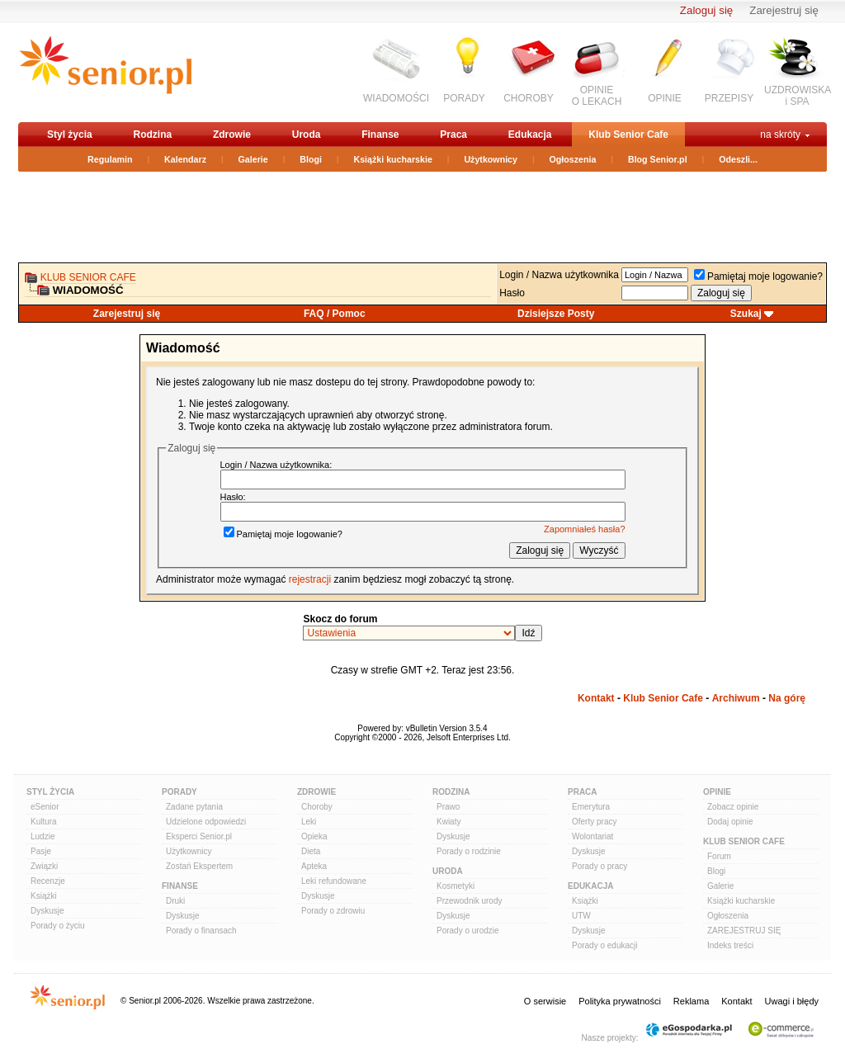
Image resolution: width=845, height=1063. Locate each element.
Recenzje (48, 881)
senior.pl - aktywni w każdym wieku (105, 71)
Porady (179, 791)
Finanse (380, 134)
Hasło (512, 293)
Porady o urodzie (468, 930)
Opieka (314, 836)
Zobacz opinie (732, 806)
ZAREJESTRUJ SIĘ (744, 930)
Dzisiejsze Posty (555, 313)
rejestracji (310, 579)
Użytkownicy (490, 159)
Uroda (306, 134)
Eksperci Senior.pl (199, 836)
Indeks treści (730, 945)
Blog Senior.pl (657, 159)
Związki (44, 866)
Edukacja (530, 134)
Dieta (310, 851)
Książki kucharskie (392, 159)
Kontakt (596, 698)
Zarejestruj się (784, 10)
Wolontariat (592, 836)
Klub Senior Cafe (628, 134)
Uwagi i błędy (792, 1001)
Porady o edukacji (605, 945)
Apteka (314, 866)
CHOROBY (528, 98)
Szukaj (746, 313)
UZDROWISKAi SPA (797, 95)
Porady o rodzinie (469, 851)
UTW (581, 915)
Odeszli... (738, 159)
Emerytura (591, 806)
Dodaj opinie (730, 821)
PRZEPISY (729, 98)
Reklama (691, 1001)
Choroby (317, 806)
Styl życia (69, 134)
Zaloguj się (706, 10)
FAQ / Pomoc (335, 313)
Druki (175, 900)
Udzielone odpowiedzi (206, 821)
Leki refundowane (333, 881)
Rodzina (152, 134)
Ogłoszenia (573, 159)
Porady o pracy (599, 866)
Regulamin (109, 159)
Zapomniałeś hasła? (584, 529)
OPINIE (665, 98)
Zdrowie (232, 134)
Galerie (253, 159)
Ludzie (42, 836)
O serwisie (545, 1001)
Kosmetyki (455, 886)
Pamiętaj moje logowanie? (758, 276)
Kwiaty (448, 821)
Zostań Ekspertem (199, 866)
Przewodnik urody (469, 900)
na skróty (780, 134)
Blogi (311, 159)
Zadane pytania (194, 806)
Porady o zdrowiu (333, 910)
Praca (453, 134)
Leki (308, 821)
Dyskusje (47, 910)
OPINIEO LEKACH (597, 95)
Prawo (448, 806)
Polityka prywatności (619, 1001)
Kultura (44, 821)
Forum (719, 856)
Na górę (786, 698)
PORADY (464, 98)
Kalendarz (185, 159)
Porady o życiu (58, 925)
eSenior (45, 806)
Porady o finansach (201, 930)
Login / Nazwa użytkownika (559, 275)
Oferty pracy (594, 821)
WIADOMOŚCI (396, 98)
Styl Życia (50, 791)
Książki (44, 895)
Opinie (717, 791)
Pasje (41, 851)
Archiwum (736, 698)
